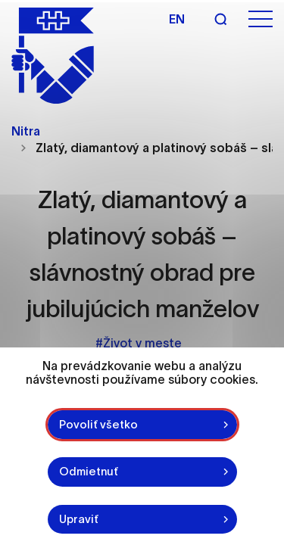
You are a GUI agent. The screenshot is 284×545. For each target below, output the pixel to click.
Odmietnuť (88, 471)
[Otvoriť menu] (260, 19)
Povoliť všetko (98, 424)
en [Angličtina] (177, 19)
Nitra (25, 131)
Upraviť (78, 518)
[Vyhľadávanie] (220, 19)
